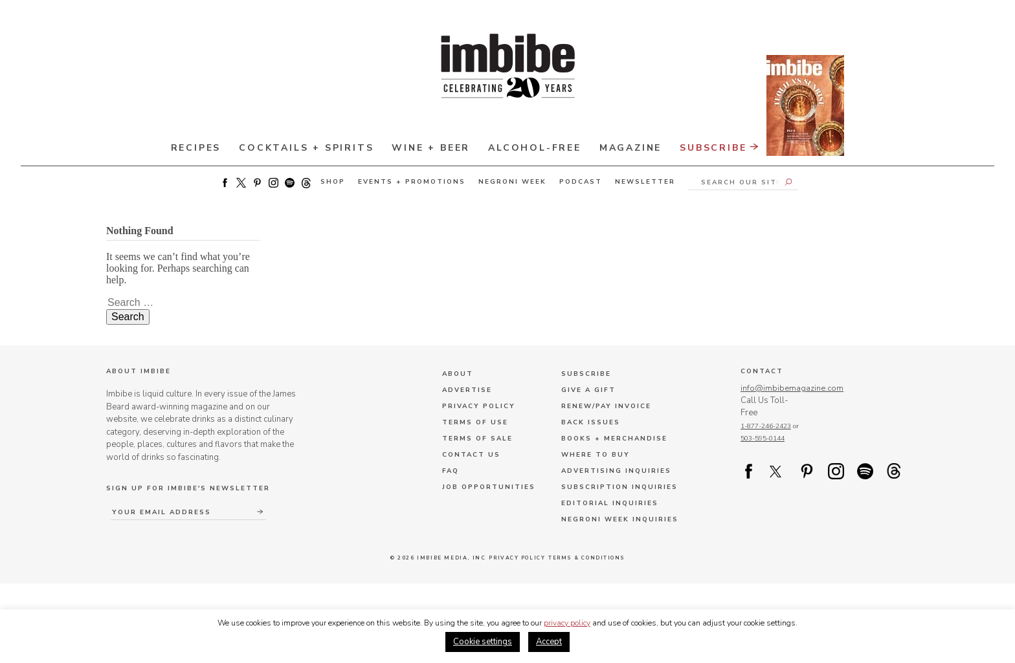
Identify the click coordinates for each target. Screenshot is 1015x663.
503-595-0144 (763, 439)
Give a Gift (588, 390)
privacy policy (567, 623)
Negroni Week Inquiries (619, 519)
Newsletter (645, 181)
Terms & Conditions (588, 557)
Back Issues (590, 422)
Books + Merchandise (614, 438)
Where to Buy (595, 454)
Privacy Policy (478, 406)
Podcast (580, 181)
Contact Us (471, 454)
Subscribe (762, 142)
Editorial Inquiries (609, 503)
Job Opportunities (488, 487)
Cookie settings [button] (482, 641)
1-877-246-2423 (766, 426)
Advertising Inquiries (616, 470)
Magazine (630, 148)
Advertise (467, 390)
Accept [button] (549, 641)
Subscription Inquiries (619, 487)
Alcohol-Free (534, 148)
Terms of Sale (477, 438)
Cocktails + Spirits (306, 148)
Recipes (196, 148)
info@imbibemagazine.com (792, 388)
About (457, 373)
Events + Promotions (411, 181)
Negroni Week (512, 181)
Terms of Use (475, 422)
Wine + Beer (431, 148)
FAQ (450, 470)
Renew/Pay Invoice (606, 406)
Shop (332, 181)
